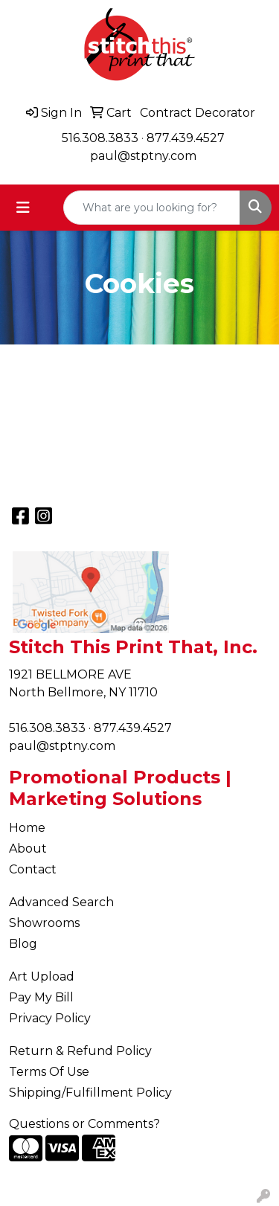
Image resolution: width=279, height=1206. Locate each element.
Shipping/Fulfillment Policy (90, 1092)
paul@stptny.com (143, 156)
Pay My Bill (41, 997)
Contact (33, 869)
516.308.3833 (100, 138)
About (28, 848)
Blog (23, 944)
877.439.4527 (186, 138)
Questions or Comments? (84, 1124)
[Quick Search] (151, 207)
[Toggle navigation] (23, 207)
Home (27, 828)
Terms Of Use (49, 1072)
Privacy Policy (50, 1018)
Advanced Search (61, 902)
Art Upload (41, 976)
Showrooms (44, 923)
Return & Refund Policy (80, 1051)
